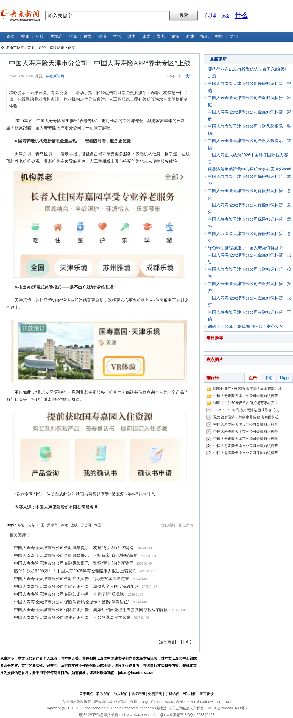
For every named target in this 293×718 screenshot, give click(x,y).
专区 (97, 525)
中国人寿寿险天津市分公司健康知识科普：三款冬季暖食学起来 (72, 617)
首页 (11, 36)
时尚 (131, 36)
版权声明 (138, 694)
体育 (146, 36)
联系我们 (103, 694)
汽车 (73, 36)
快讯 (204, 36)
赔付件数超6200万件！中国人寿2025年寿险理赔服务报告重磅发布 (75, 571)
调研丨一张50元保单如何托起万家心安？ (245, 326)
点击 (253, 377)
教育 (88, 36)
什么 (241, 15)
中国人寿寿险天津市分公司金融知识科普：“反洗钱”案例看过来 (71, 578)
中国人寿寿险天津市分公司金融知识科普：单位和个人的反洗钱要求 (76, 586)
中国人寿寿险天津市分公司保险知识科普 (245, 453)
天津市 (52, 525)
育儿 (161, 36)
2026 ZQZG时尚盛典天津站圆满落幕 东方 (246, 410)
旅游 (175, 36)
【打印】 (186, 642)
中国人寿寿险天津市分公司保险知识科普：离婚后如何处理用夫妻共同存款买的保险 (91, 609)
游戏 (190, 36)
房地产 (56, 36)
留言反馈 (207, 694)
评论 (268, 377)
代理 (210, 15)
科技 (40, 36)
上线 (74, 525)
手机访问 (172, 694)
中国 (40, 525)
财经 (219, 36)
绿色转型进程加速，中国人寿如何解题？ (245, 247)
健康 (102, 36)
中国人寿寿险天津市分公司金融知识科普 (245, 396)
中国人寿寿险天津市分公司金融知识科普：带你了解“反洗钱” (69, 594)
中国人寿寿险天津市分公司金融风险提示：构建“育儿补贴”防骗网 (73, 547)
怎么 (225, 16)
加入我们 (120, 694)
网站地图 (189, 694)
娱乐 (25, 36)
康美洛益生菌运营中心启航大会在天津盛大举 (249, 169)
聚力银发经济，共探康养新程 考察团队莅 (246, 417)
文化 (234, 36)
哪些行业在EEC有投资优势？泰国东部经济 (247, 389)
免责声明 (155, 694)
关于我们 (86, 694)
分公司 (85, 525)
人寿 (31, 525)
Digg (284, 377)
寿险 (20, 525)
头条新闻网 (55, 76)
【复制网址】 (167, 642)
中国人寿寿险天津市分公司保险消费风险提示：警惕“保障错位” (71, 601)
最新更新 (218, 59)
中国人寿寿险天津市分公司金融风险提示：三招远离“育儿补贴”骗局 (76, 555)
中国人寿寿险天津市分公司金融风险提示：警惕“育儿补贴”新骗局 (73, 563)
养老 (64, 525)
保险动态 (57, 48)
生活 (117, 36)
